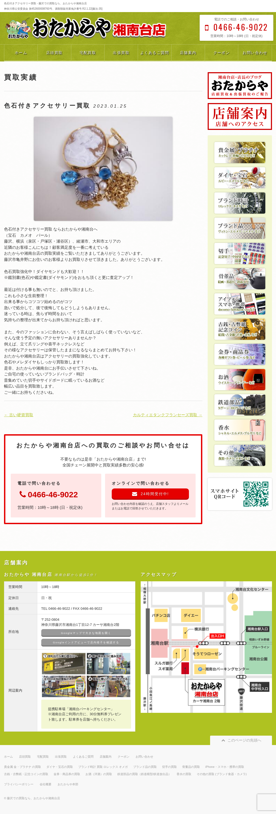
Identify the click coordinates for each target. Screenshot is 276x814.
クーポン (221, 52)
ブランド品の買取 (145, 766)
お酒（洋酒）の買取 (98, 774)
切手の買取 (169, 766)
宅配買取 (88, 52)
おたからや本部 (68, 784)
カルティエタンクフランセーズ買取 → (167, 415)
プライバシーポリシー (18, 784)
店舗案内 (188, 52)
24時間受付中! (150, 494)
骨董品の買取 (191, 766)
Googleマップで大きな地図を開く (86, 633)
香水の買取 (184, 774)
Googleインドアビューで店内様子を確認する (86, 642)
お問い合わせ (255, 52)
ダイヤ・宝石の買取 (59, 766)
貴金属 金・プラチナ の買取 (22, 766)
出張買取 (121, 52)
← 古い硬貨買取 (18, 415)
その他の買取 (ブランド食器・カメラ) (222, 774)
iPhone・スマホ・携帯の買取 (224, 766)
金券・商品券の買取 (67, 774)
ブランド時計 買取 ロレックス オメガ (103, 766)
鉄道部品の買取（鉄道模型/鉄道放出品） (144, 774)
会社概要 (45, 784)
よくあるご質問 (154, 52)
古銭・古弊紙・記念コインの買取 (26, 774)
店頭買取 (54, 52)
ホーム (21, 52)
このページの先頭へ (241, 740)
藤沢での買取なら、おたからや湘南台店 (33, 798)
